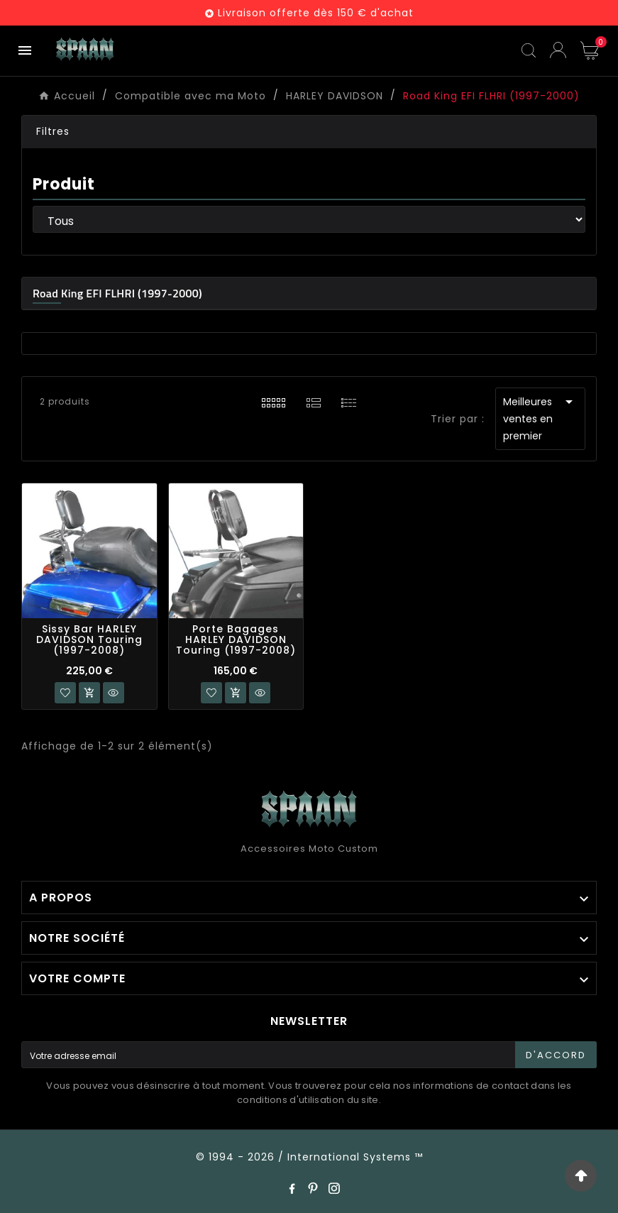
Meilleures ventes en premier (540, 418)
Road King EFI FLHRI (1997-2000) (117, 293)
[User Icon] (558, 50)
